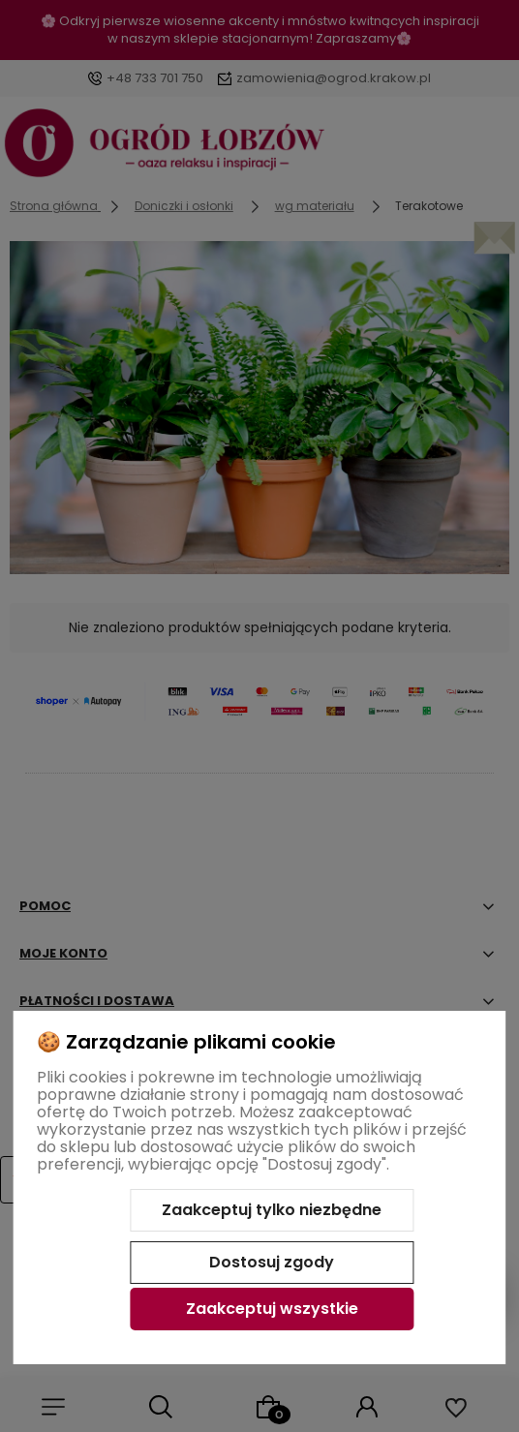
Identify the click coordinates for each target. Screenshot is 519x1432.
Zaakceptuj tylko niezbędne (272, 1210)
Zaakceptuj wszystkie (272, 1308)
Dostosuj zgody (271, 1262)
